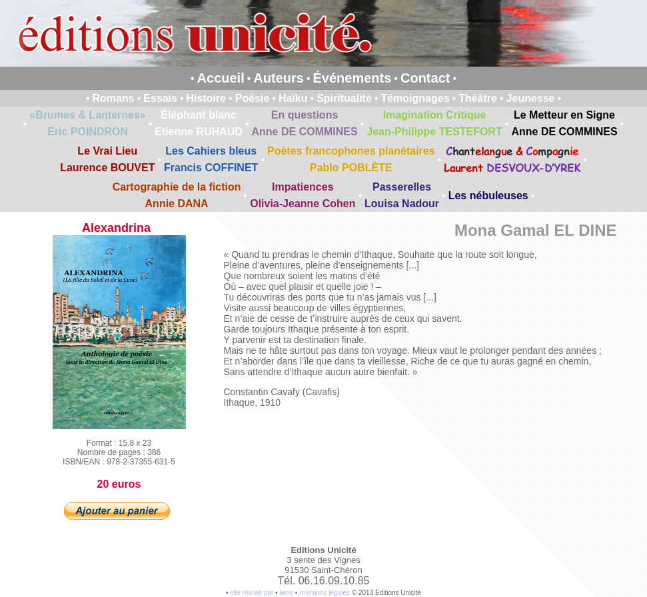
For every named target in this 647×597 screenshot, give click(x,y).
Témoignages (414, 98)
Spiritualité (344, 98)
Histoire (207, 98)
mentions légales (325, 592)
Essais (160, 98)
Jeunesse (530, 98)
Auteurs (278, 78)
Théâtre (477, 98)
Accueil (221, 78)
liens (286, 592)
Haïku (293, 98)
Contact (425, 78)
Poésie (252, 98)
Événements (352, 78)
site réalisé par (251, 592)
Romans (113, 98)
